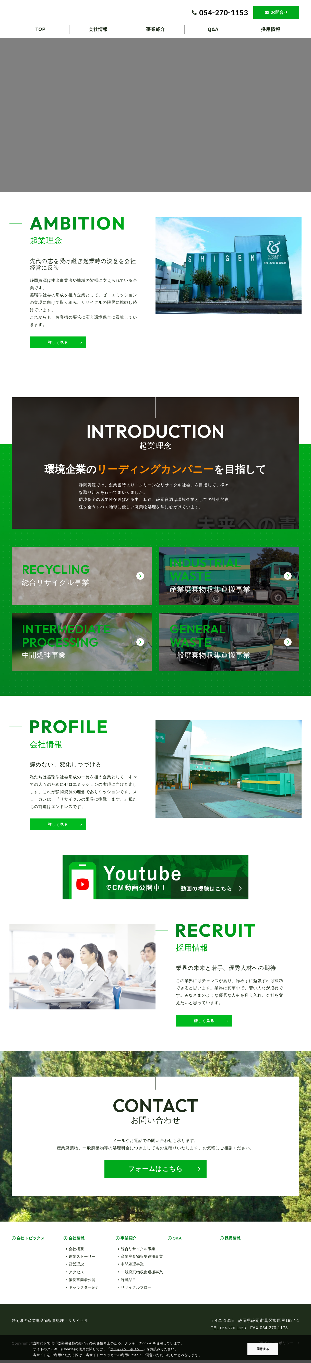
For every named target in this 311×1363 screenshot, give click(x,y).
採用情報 (233, 1241)
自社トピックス (32, 1241)
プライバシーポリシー (128, 1349)
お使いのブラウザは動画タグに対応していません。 (155, 114)
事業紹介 (129, 1241)
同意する (263, 1349)
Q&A (178, 1241)
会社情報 (77, 1241)
